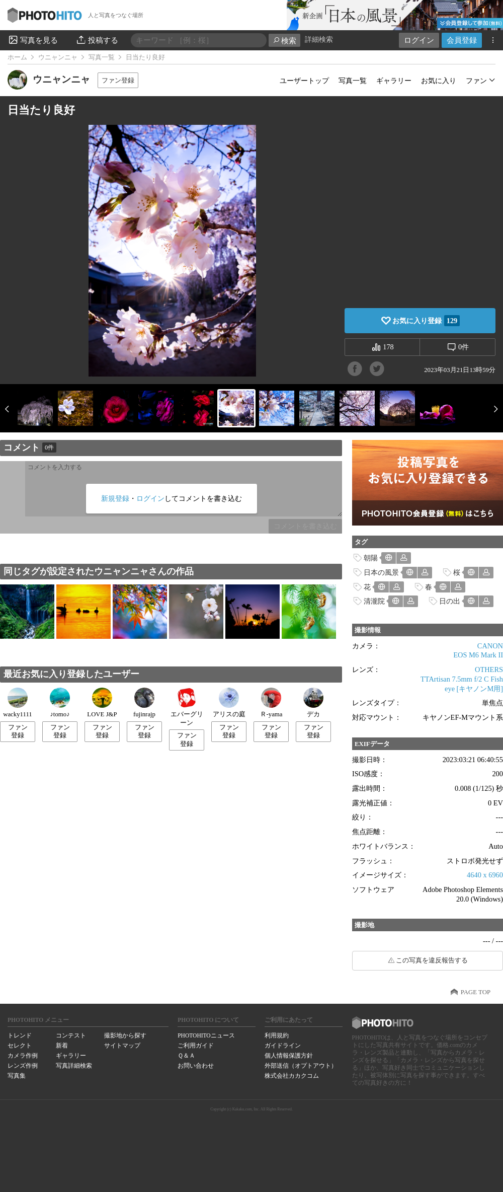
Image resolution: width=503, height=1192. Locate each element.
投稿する (96, 39)
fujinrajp (144, 703)
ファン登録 (118, 80)
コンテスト (71, 1035)
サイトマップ (122, 1045)
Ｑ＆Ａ (186, 1056)
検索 (284, 40)
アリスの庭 (229, 703)
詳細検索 (319, 39)
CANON (490, 646)
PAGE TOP (475, 992)
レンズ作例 (23, 1066)
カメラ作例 (23, 1056)
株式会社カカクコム (292, 1076)
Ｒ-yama (271, 703)
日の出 (449, 601)
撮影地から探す (125, 1035)
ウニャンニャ (57, 57)
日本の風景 (381, 572)
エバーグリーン (187, 707)
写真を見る (33, 39)
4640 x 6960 (485, 875)
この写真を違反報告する (432, 960)
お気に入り (438, 81)
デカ (313, 703)
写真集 (17, 1076)
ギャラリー (393, 81)
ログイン (419, 40)
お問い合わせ (196, 1066)
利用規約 (277, 1035)
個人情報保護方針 (289, 1056)
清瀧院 (374, 601)
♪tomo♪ (60, 703)
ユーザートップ (304, 81)
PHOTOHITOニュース (206, 1035)
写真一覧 (102, 57)
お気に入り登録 (426, 320)
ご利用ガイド (196, 1045)
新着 (62, 1045)
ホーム (17, 57)
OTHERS (489, 669)
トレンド (20, 1035)
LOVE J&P (102, 703)
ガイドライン (283, 1045)
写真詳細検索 (74, 1066)
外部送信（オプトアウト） (301, 1066)
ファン (476, 81)
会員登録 (462, 40)
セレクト (20, 1045)
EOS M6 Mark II (478, 655)
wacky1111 (17, 703)
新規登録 (115, 498)
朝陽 (371, 558)
